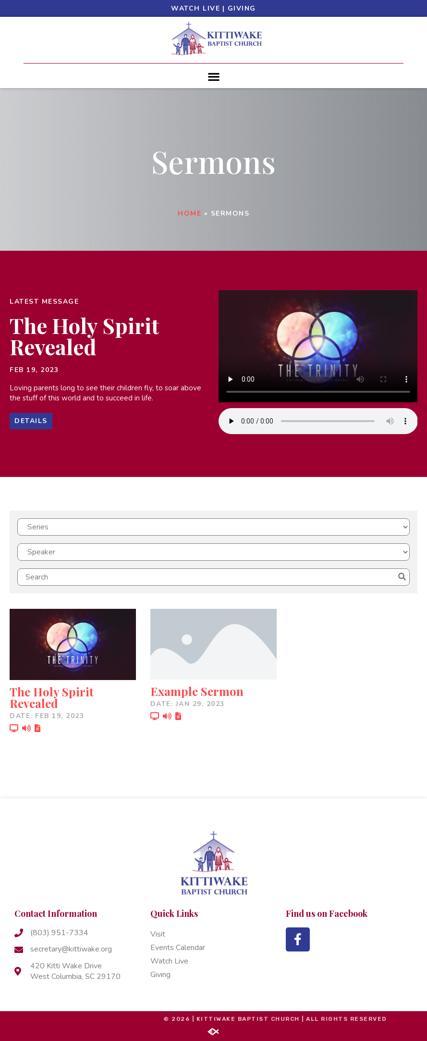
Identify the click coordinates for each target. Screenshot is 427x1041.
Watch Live (195, 8)
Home (189, 213)
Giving (242, 8)
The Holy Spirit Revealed (84, 335)
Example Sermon (197, 691)
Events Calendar (177, 947)
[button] (213, 76)
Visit (157, 934)
